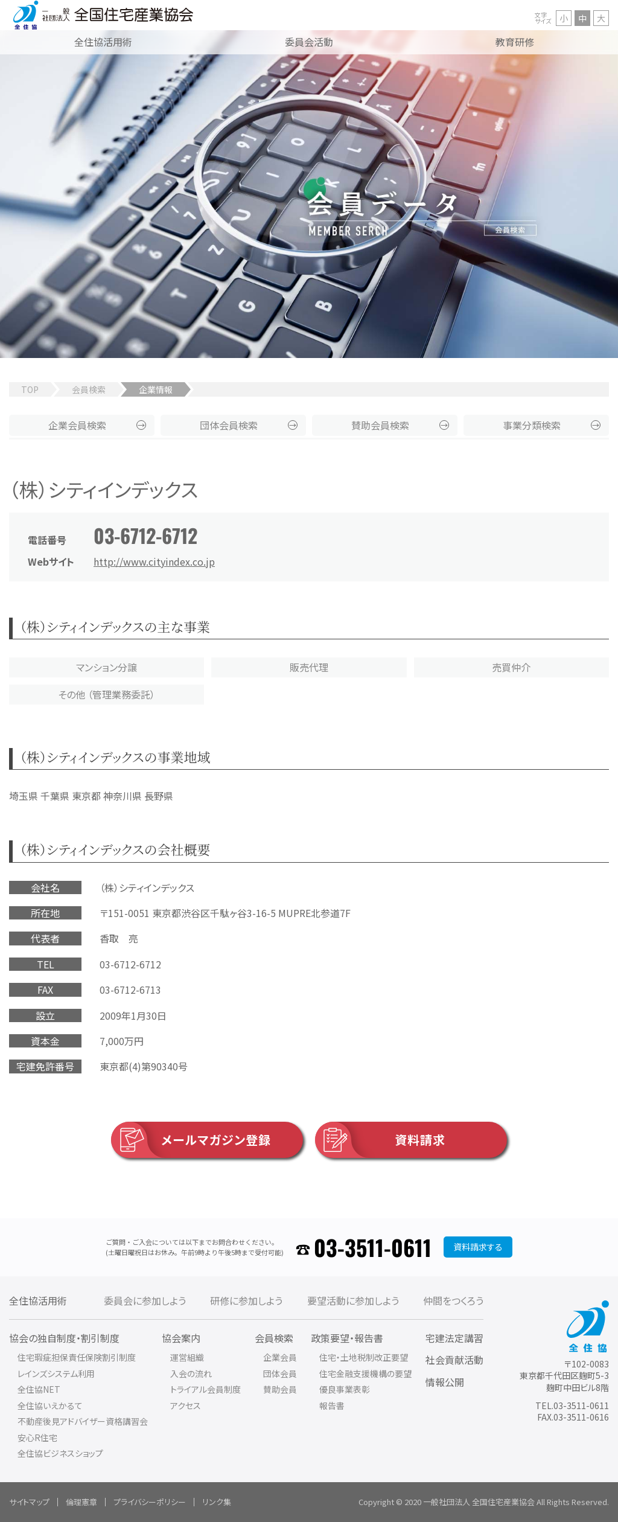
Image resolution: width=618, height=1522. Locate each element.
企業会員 (77, 425)
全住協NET (39, 1389)
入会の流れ (191, 1373)
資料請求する (478, 1247)
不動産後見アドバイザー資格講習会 (83, 1421)
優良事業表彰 (344, 1389)
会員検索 (89, 389)
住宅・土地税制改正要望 (363, 1357)
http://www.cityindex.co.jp (154, 561)
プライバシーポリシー (149, 1502)
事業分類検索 (532, 425)
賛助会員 (380, 425)
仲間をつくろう (453, 1300)
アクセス (185, 1405)
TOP (30, 389)
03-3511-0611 (373, 1247)
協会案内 (181, 1338)
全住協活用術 (38, 1300)
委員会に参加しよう (145, 1300)
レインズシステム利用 (56, 1373)
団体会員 (229, 425)
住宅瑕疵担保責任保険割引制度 (77, 1357)
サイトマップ (29, 1502)
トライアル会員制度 (205, 1389)
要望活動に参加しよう (353, 1300)
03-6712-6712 (145, 535)
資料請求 (380, 1140)
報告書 (332, 1405)
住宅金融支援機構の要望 (365, 1373)
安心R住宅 (37, 1437)
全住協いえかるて (50, 1405)
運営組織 (187, 1357)
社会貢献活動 (454, 1359)
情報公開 (444, 1382)
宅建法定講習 (454, 1338)
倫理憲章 (81, 1502)
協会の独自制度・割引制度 (64, 1338)
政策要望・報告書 (347, 1338)
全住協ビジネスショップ (60, 1453)
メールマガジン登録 (191, 1140)
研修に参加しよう (246, 1300)
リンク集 (216, 1502)
